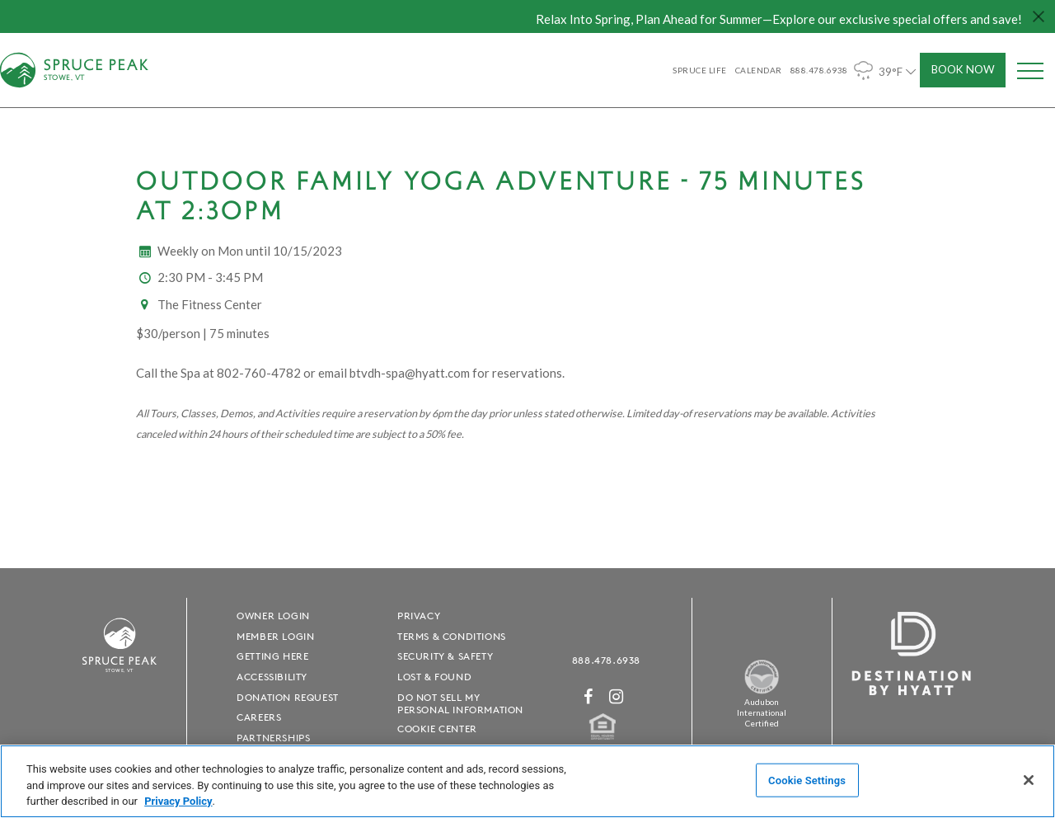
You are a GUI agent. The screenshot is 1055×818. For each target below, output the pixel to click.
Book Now (963, 69)
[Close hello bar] (1038, 16)
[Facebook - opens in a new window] (588, 696)
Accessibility (272, 676)
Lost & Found (434, 676)
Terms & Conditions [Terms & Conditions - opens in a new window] (451, 636)
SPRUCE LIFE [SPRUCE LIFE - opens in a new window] (700, 70)
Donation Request (288, 697)
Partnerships (273, 737)
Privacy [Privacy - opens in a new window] (418, 615)
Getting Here (272, 656)
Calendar (758, 70)
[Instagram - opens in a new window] (616, 696)
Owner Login (273, 615)
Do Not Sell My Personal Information (460, 703)
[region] (527, 781)
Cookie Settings (807, 779)
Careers (259, 717)
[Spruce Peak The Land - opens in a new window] (761, 690)
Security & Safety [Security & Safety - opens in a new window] (445, 656)
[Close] (1028, 780)
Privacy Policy (178, 801)
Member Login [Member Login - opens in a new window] (275, 636)
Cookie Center (437, 728)
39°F (886, 70)
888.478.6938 (606, 660)
